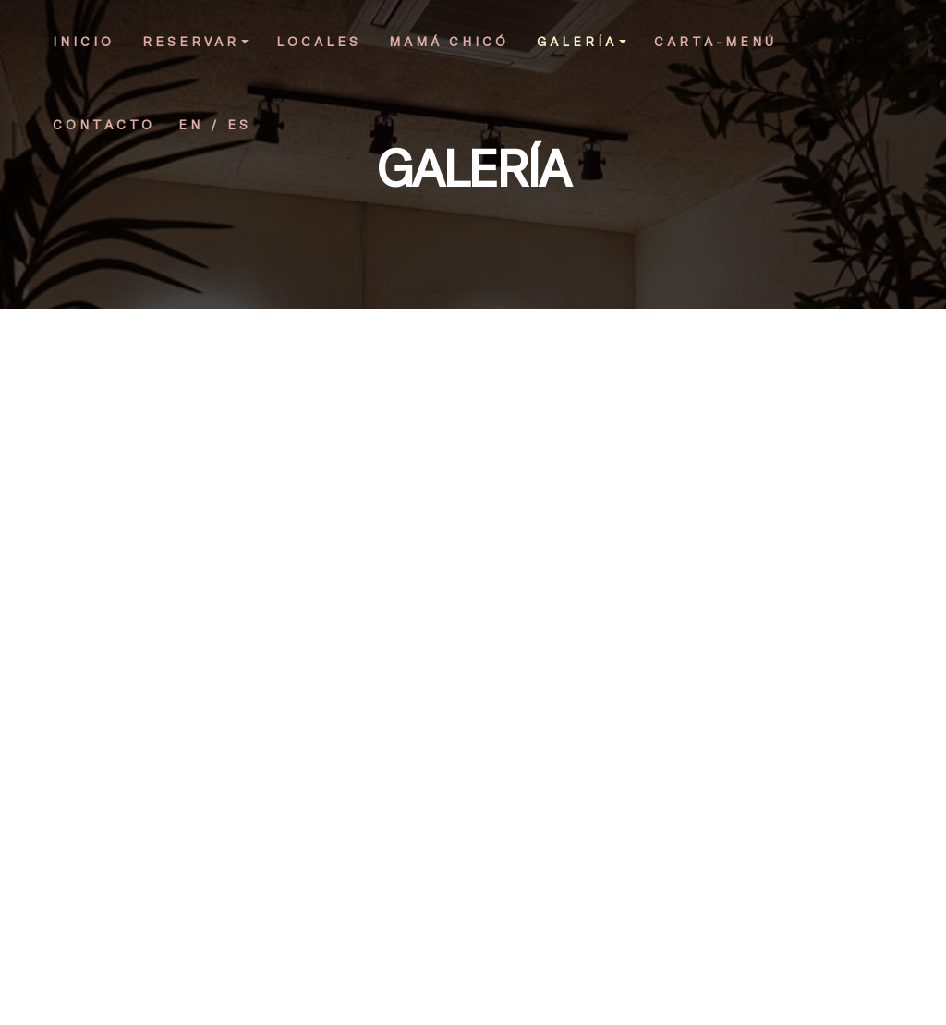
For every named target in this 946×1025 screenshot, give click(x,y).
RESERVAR (195, 41)
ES (239, 124)
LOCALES (318, 41)
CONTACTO (104, 124)
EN (190, 124)
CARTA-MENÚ (715, 41)
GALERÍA (581, 41)
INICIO (84, 41)
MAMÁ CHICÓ (449, 41)
